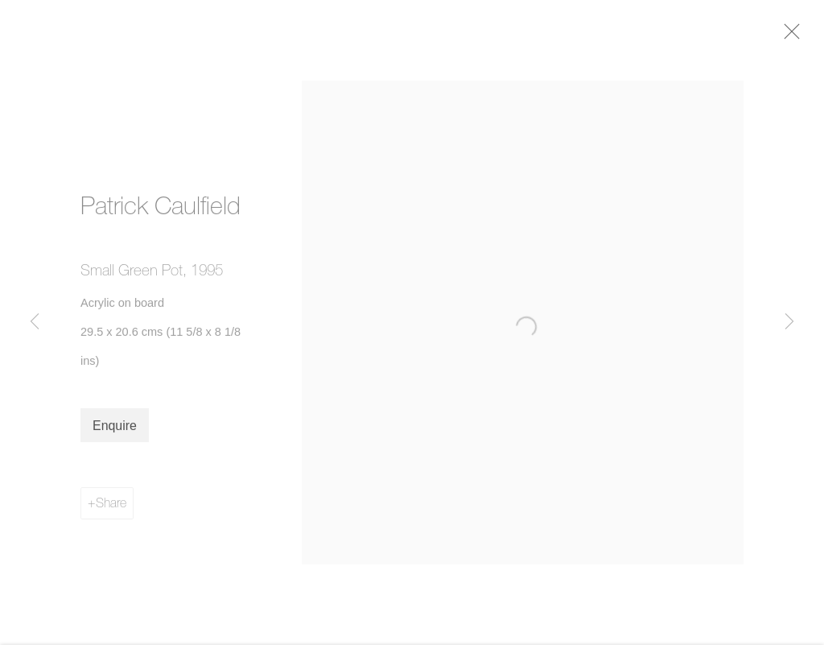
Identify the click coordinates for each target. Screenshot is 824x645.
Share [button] (111, 510)
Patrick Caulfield (160, 213)
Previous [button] (34, 322)
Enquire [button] (115, 433)
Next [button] (789, 322)
